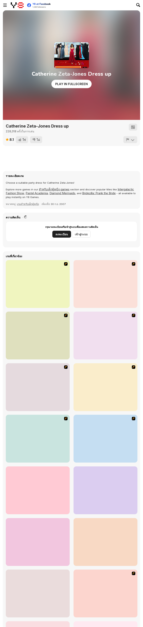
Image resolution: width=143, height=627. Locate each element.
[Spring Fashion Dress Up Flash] (105, 490)
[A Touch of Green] (38, 284)
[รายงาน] (130, 139)
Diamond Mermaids (62, 193)
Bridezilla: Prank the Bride (99, 193)
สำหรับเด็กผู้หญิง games (54, 189)
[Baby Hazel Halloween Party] (38, 593)
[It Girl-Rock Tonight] (105, 593)
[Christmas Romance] (38, 542)
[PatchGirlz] (38, 490)
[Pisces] (105, 284)
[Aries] (105, 335)
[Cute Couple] (105, 439)
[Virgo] (38, 335)
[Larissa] (38, 439)
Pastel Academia (37, 193)
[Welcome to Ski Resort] (105, 542)
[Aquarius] (105, 387)
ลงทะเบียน (61, 234)
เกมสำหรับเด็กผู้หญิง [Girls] (28, 204)
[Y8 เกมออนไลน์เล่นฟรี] (17, 5)
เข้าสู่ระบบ (81, 234)
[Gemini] (38, 387)
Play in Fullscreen (71, 84)
